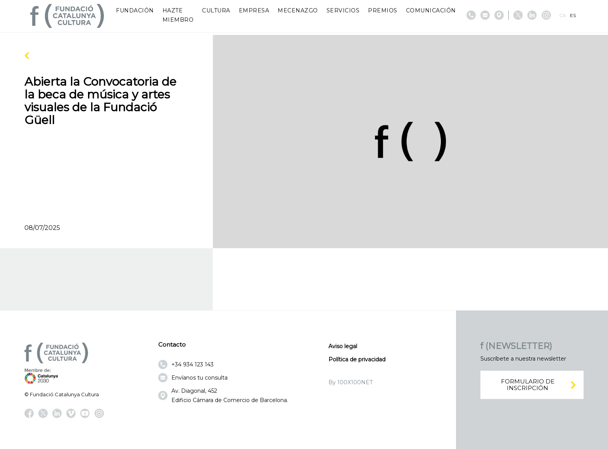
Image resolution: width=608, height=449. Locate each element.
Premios (382, 10)
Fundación (135, 10)
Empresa (254, 10)
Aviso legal (342, 346)
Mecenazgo (298, 10)
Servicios (343, 10)
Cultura (216, 10)
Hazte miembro (178, 15)
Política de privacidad (356, 359)
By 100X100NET (350, 382)
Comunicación (431, 10)
